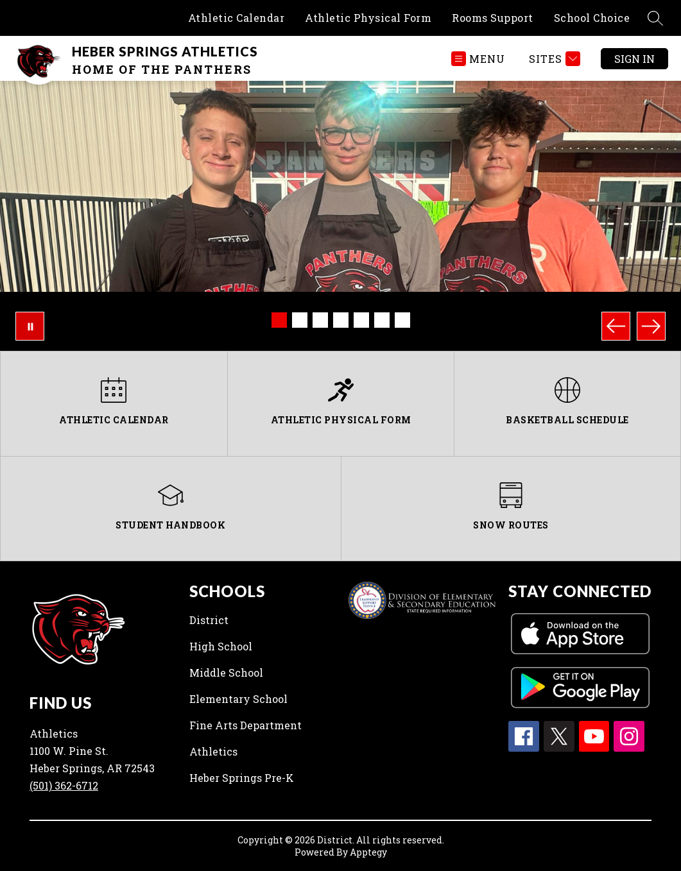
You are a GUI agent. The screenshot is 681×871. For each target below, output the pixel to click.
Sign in (634, 58)
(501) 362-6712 (64, 785)
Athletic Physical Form (368, 17)
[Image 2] (299, 320)
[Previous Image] (615, 326)
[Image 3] (320, 320)
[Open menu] (478, 59)
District (208, 620)
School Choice (592, 17)
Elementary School (238, 699)
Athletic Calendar (236, 17)
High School (220, 646)
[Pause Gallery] (29, 326)
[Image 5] (361, 320)
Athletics (213, 751)
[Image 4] (341, 320)
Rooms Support (492, 17)
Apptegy (368, 852)
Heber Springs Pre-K (241, 777)
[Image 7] (402, 320)
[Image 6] (382, 320)
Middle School (226, 672)
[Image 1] (279, 320)
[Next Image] (651, 326)
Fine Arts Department (245, 725)
